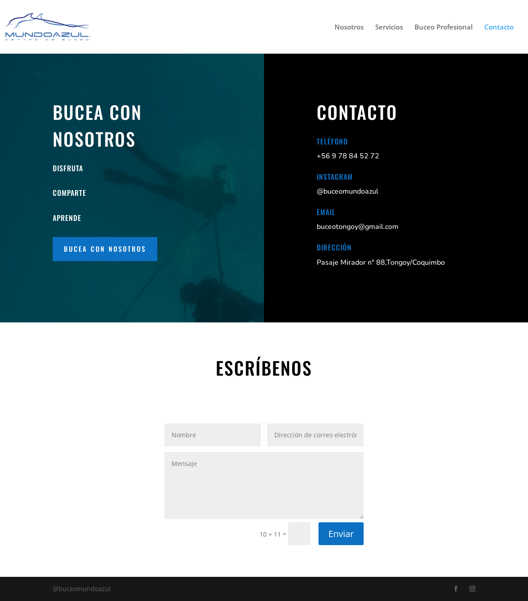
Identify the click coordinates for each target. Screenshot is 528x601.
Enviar (341, 534)
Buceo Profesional (444, 27)
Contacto (499, 27)
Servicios (389, 27)
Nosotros (349, 27)
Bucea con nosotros (105, 249)
